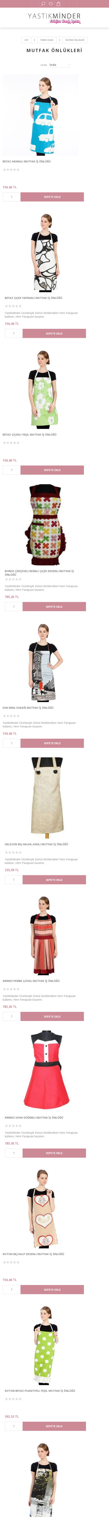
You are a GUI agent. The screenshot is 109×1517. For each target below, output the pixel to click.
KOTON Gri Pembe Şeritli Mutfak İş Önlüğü (81, 981)
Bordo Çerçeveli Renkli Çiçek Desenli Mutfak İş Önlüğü (77, 238)
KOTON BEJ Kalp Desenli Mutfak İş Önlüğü (27, 557)
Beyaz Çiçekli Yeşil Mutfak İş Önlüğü (23, 238)
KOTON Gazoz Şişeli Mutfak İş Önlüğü (77, 875)
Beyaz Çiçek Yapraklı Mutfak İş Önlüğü (78, 132)
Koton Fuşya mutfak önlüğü (24, 874)
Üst (26, 40)
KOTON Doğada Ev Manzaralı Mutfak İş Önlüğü (77, 663)
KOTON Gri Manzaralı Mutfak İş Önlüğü (26, 981)
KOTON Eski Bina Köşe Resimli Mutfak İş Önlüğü (77, 769)
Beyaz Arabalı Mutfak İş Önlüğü (27, 131)
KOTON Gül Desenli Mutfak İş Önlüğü (77, 1087)
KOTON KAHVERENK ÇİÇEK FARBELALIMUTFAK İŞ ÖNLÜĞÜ (76, 1194)
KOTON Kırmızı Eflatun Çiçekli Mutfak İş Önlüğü (77, 1300)
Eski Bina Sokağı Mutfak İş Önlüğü (22, 344)
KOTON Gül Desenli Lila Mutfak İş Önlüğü (27, 1087)
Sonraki (67, 1363)
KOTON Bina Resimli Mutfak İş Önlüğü (24, 663)
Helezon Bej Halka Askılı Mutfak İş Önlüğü (79, 344)
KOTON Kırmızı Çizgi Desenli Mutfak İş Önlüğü (22, 1300)
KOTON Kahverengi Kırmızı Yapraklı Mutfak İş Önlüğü (23, 1194)
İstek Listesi (51, 4)
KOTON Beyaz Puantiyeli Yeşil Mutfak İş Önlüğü (77, 557)
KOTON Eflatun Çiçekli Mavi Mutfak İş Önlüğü (23, 769)
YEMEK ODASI (47, 40)
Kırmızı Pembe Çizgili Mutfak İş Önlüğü (25, 451)
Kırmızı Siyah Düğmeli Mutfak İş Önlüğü (79, 451)
